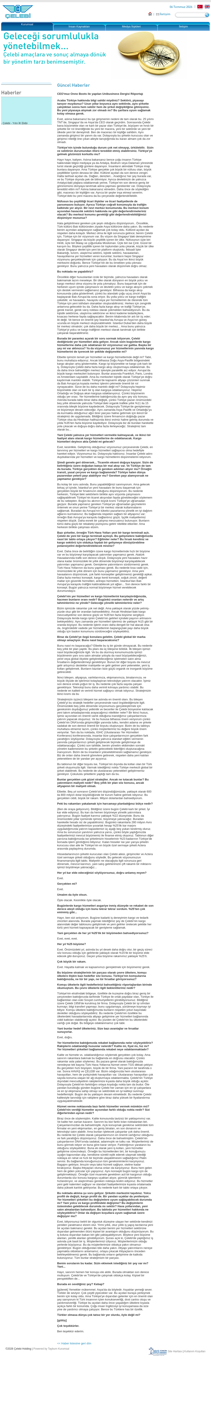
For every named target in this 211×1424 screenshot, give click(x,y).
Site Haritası (175, 1351)
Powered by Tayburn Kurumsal (51, 1348)
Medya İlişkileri (131, 26)
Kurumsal (27, 24)
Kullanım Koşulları (195, 1351)
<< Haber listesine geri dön (74, 1343)
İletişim (165, 14)
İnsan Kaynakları (79, 26)
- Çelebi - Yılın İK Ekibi (14, 124)
